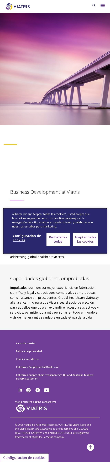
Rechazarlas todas (58, 239)
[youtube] (47, 390)
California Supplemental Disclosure (37, 367)
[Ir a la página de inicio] (18, 6)
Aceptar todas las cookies (85, 239)
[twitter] (38, 390)
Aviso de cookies (25, 343)
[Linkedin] (20, 390)
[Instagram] (28, 390)
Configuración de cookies (24, 457)
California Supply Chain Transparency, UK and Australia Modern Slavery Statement (54, 376)
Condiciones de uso (27, 359)
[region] (55, 230)
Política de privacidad (29, 351)
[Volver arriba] (90, 447)
